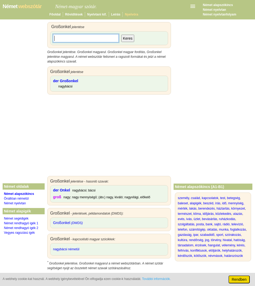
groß (57, 197)
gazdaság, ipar (188, 235)
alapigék (195, 203)
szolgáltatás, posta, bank (195, 224)
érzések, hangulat (207, 245)
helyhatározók (232, 250)
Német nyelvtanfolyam (219, 14)
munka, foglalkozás (232, 229)
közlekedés (223, 214)
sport (219, 235)
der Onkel (61, 190)
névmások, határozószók (225, 256)
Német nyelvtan (214, 10)
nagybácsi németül (66, 249)
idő (224, 203)
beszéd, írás (211, 203)
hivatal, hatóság (234, 240)
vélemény (228, 245)
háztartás (222, 208)
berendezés (206, 208)
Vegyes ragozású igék (19, 233)
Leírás (115, 14)
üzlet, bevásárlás (205, 219)
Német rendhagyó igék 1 (21, 223)
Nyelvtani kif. (97, 14)
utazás (237, 214)
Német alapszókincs (218, 5)
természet (185, 214)
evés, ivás (185, 219)
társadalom (185, 245)
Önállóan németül (16, 198)
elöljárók (214, 250)
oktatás (212, 229)
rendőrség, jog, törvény (205, 240)
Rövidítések (74, 14)
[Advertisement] (109, 136)
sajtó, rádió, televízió (228, 224)
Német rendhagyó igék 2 (21, 228)
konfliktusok (198, 250)
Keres (128, 38)
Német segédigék (16, 218)
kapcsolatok (210, 198)
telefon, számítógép (191, 229)
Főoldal (55, 14)
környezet (238, 208)
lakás (192, 208)
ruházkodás (227, 219)
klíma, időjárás (203, 214)
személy (183, 198)
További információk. (156, 279)
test (222, 198)
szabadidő (207, 235)
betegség (233, 198)
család (195, 198)
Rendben (239, 279)
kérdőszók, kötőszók (192, 256)
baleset (183, 203)
